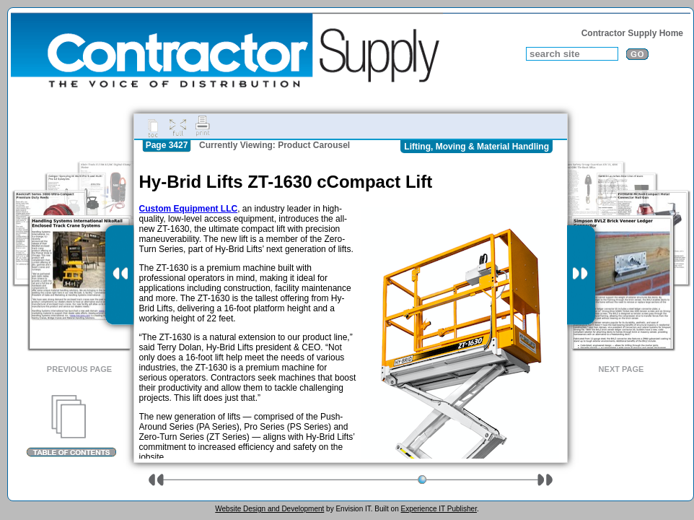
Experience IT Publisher (438, 509)
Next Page (621, 369)
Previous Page (79, 369)
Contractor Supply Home (632, 33)
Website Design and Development (269, 509)
